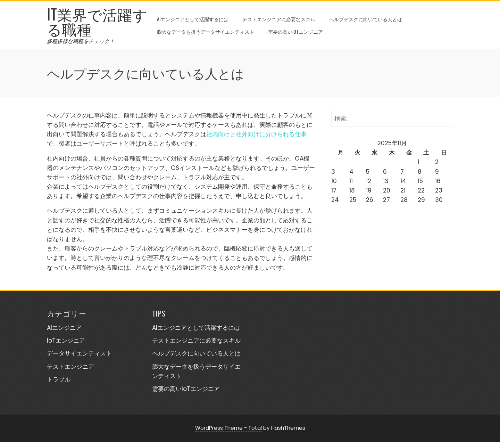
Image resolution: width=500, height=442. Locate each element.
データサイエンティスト (79, 353)
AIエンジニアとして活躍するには (192, 19)
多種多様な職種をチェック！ (81, 41)
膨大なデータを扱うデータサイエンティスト (205, 31)
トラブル (58, 379)
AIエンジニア (64, 328)
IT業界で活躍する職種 (97, 21)
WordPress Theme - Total (228, 428)
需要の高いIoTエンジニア (295, 31)
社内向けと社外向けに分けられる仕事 (256, 134)
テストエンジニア (70, 366)
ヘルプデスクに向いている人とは (365, 19)
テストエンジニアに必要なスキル (278, 19)
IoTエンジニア (66, 340)
